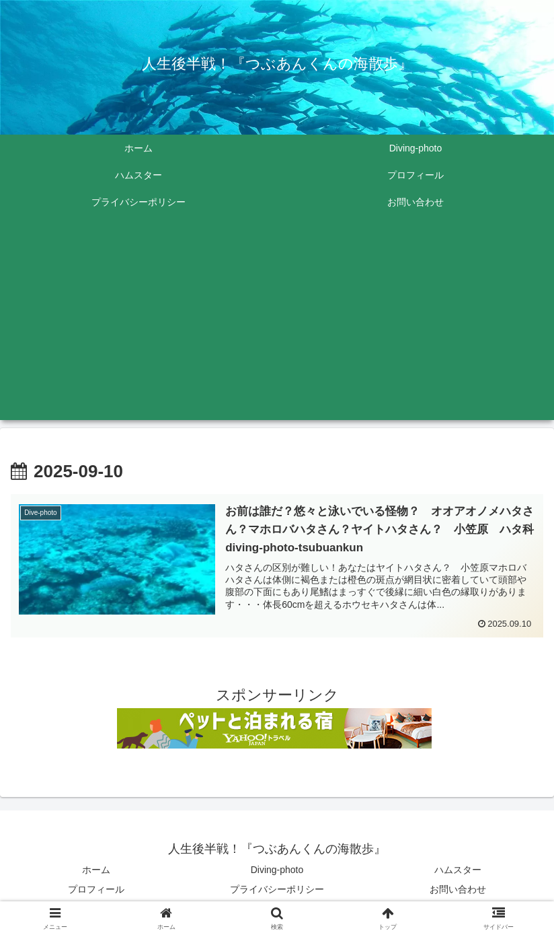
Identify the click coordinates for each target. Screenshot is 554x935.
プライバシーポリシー (277, 892)
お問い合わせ (458, 892)
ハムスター (457, 872)
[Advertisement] (277, 326)
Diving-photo (277, 872)
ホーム (96, 872)
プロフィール (96, 892)
